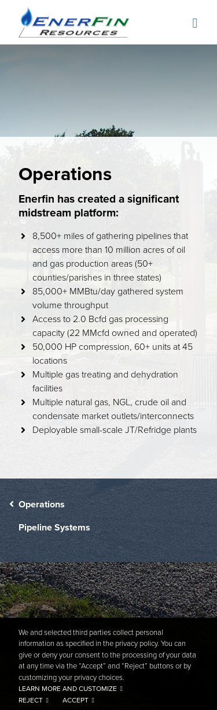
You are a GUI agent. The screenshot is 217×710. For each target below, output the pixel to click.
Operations (42, 504)
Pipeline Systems (54, 527)
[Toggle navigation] (193, 23)
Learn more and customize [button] (68, 688)
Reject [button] (31, 700)
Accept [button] (75, 700)
